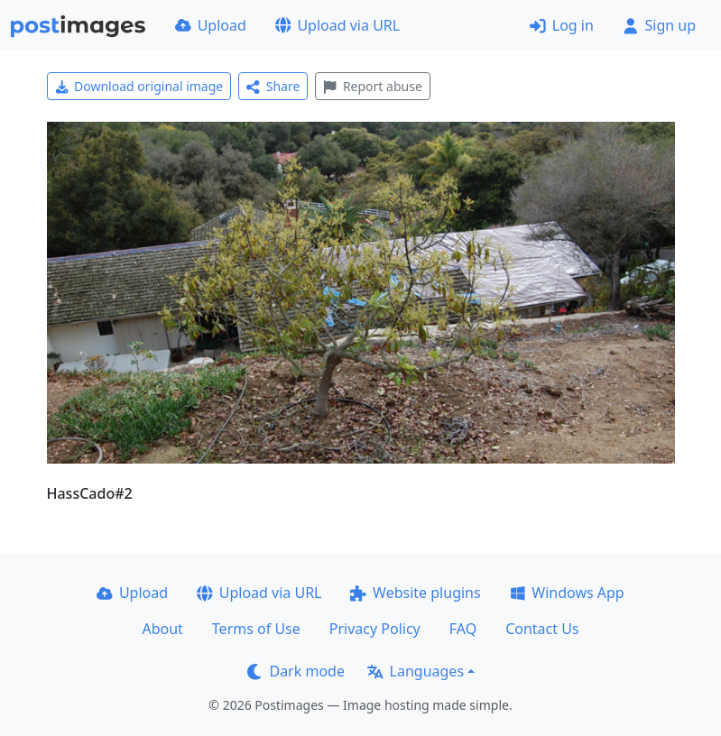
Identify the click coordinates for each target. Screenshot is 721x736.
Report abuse (372, 86)
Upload (210, 25)
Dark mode (296, 671)
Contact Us (541, 629)
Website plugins (415, 593)
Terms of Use (256, 629)
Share (273, 86)
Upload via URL (337, 25)
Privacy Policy (375, 629)
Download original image (139, 86)
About (162, 629)
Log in (562, 25)
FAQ (462, 629)
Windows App (567, 593)
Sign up (659, 25)
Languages (415, 671)
